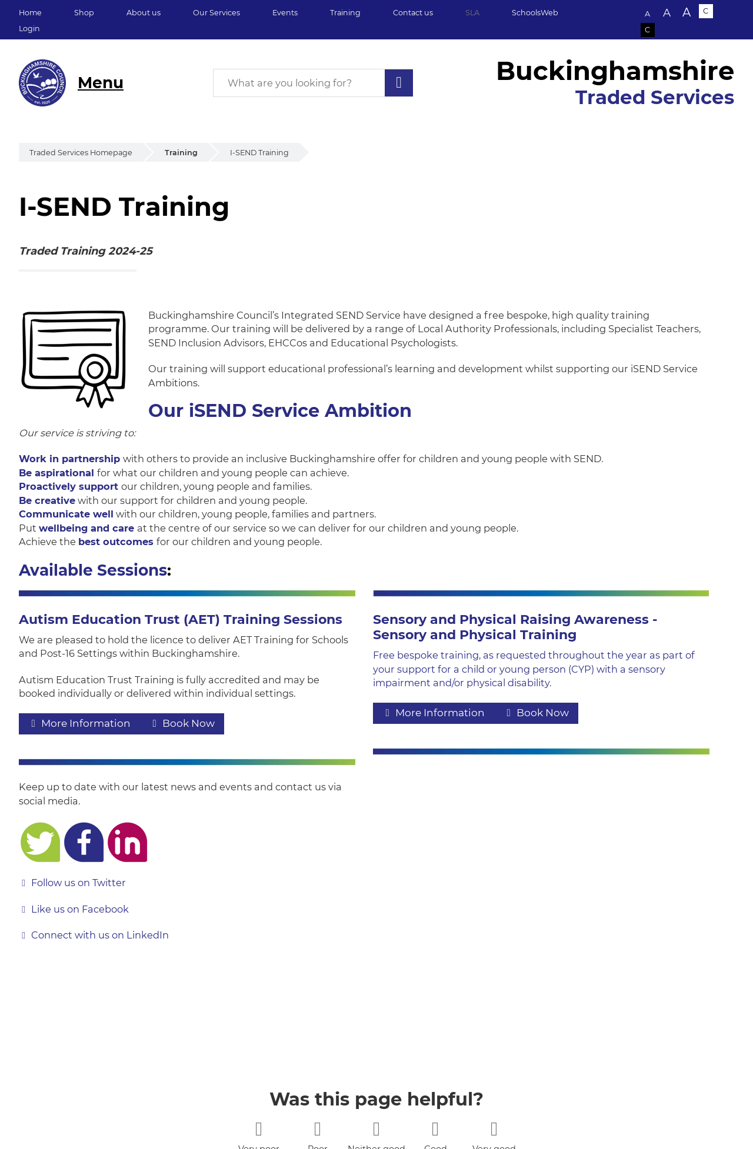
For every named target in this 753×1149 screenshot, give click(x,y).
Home (30, 12)
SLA (472, 12)
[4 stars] (435, 1128)
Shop (84, 12)
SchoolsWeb (535, 12)
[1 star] (258, 1128)
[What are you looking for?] (313, 83)
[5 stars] (494, 1128)
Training (345, 12)
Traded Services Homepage (80, 152)
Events (285, 12)
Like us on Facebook (80, 909)
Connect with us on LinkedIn (100, 935)
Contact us (413, 12)
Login (29, 28)
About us (143, 12)
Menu (101, 82)
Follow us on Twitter (78, 883)
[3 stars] (376, 1128)
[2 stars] (317, 1128)
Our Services (216, 12)
